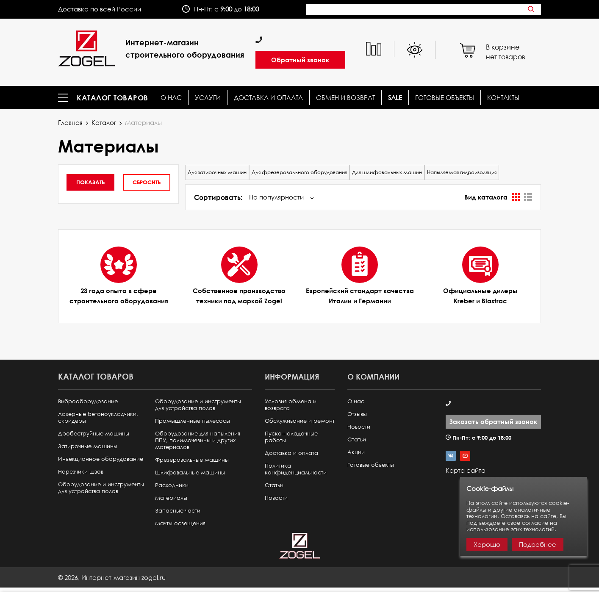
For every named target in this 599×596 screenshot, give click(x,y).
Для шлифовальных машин (387, 172)
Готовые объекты (444, 97)
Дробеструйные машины (93, 433)
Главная (70, 122)
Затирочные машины (87, 446)
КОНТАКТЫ (503, 97)
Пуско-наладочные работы (291, 437)
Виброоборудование (88, 401)
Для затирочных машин (217, 172)
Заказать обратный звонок (493, 421)
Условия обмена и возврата (290, 405)
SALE (395, 97)
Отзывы (357, 414)
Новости (276, 498)
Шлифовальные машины (190, 472)
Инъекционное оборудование (100, 459)
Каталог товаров (112, 98)
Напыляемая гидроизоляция (461, 172)
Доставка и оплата (268, 97)
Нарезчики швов (80, 471)
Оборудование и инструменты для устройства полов (101, 488)
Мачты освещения (180, 523)
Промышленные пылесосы (192, 420)
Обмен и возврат (345, 97)
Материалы (171, 498)
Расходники (172, 485)
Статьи (274, 485)
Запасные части (177, 510)
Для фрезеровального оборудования (299, 172)
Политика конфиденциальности (296, 469)
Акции (356, 452)
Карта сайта (465, 470)
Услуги (208, 97)
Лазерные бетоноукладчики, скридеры (98, 417)
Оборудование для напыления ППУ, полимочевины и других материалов (197, 440)
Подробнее (537, 544)
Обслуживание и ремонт (300, 420)
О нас (171, 97)
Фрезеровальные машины (192, 459)
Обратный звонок (300, 60)
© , (112, 577)
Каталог (104, 122)
